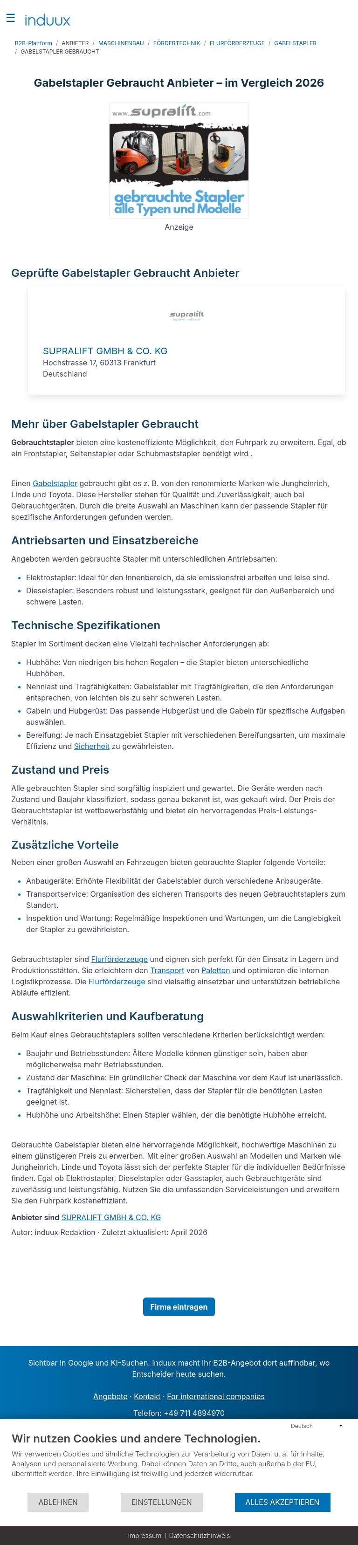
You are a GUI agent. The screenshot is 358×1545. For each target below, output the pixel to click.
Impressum (144, 1535)
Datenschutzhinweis (199, 1535)
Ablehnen (57, 1502)
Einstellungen (161, 1502)
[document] (179, 1461)
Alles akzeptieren (283, 1502)
